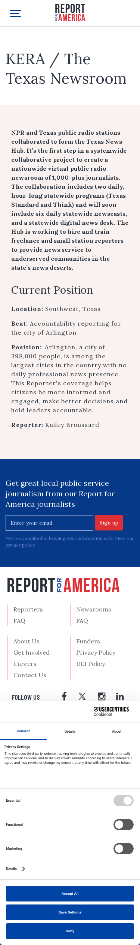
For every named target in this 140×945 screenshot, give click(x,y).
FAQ (19, 620)
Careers (25, 663)
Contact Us (29, 675)
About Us (26, 641)
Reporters (28, 609)
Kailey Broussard (72, 424)
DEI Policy (90, 663)
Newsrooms (93, 609)
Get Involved (31, 652)
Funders (88, 641)
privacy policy (20, 545)
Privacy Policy (95, 652)
